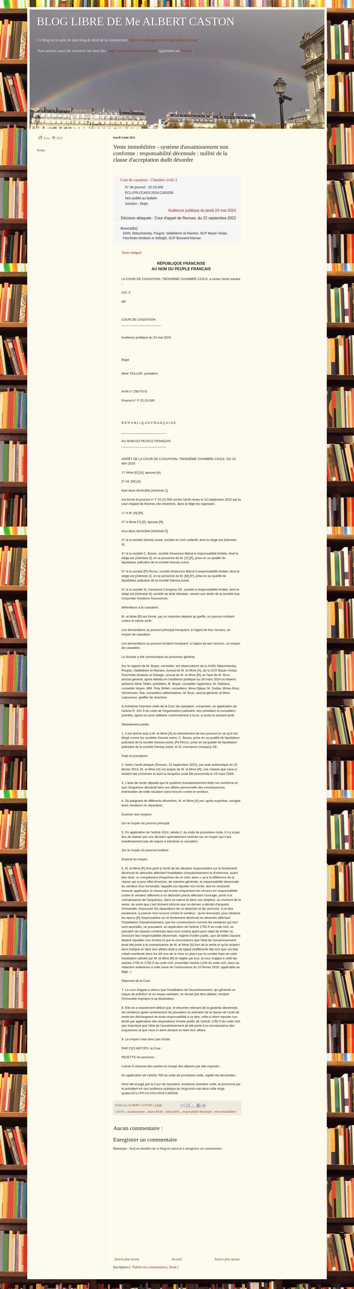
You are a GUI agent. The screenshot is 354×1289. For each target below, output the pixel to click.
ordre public (173, 1111)
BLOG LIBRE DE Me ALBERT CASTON (136, 21)
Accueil (177, 1259)
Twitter (187, 51)
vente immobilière (225, 1111)
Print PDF (50, 138)
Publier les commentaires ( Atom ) (155, 1267)
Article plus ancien (227, 1259)
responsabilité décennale (197, 1111)
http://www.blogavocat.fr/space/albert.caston (163, 40)
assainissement (136, 1111)
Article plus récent (126, 1259)
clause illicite (155, 1111)
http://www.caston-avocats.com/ (133, 51)
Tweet (41, 150)
